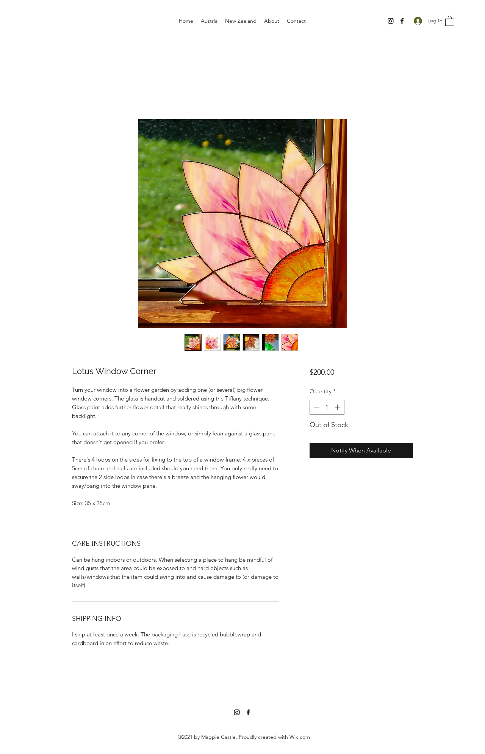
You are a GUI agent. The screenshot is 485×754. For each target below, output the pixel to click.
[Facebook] (402, 21)
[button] (449, 20)
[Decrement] (316, 407)
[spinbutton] (327, 407)
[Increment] (338, 407)
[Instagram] (390, 21)
